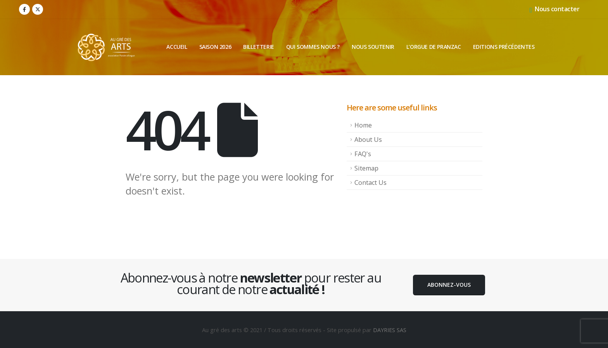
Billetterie (258, 46)
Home (363, 125)
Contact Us (370, 182)
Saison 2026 (215, 46)
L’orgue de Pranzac (433, 46)
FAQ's (362, 154)
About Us (368, 139)
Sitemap (366, 168)
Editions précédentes (504, 46)
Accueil (176, 46)
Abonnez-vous (449, 284)
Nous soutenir (373, 46)
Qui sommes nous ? (313, 46)
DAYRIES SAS (389, 330)
